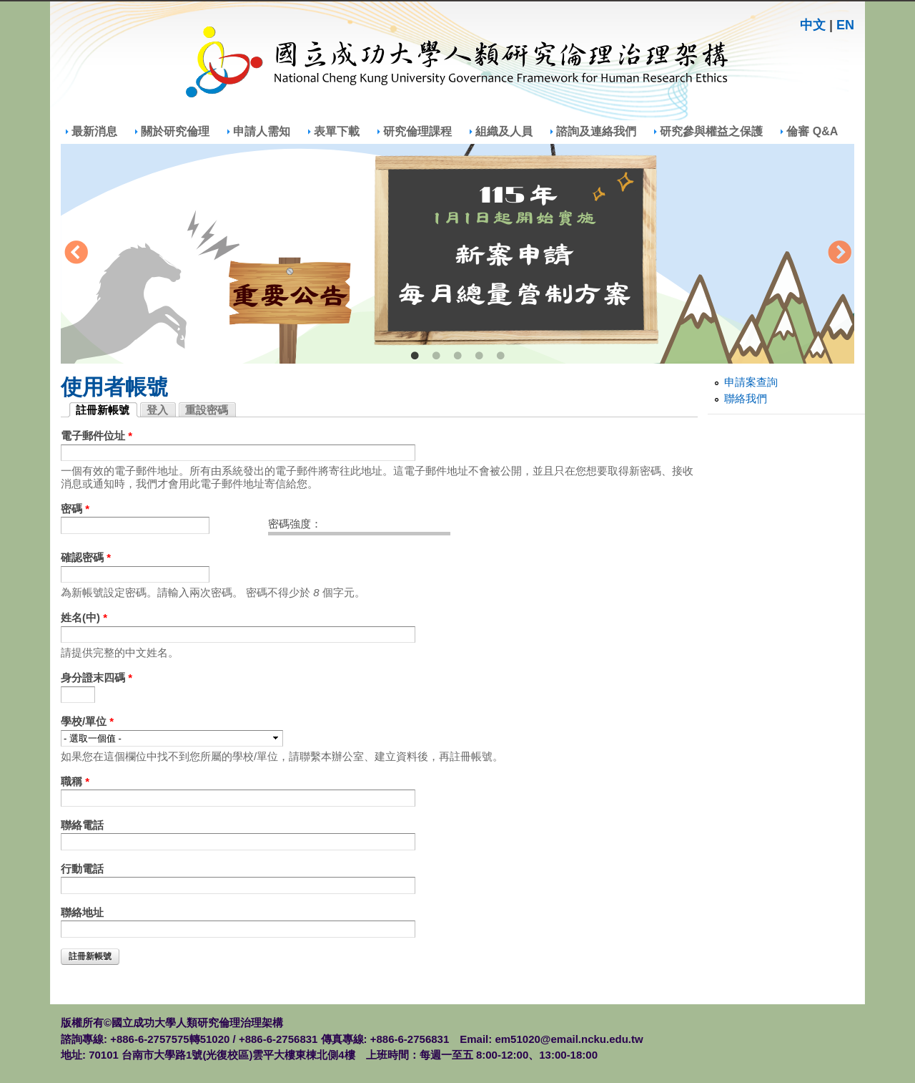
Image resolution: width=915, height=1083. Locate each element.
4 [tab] (479, 356)
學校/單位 (87, 721)
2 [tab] (436, 356)
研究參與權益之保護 (711, 131)
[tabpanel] (457, 254)
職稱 (75, 781)
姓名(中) (84, 617)
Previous (76, 254)
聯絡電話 (82, 825)
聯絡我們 (745, 398)
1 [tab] (414, 356)
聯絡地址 (82, 912)
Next (839, 254)
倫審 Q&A (812, 131)
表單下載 (337, 131)
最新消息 (94, 131)
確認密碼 (86, 557)
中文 (813, 25)
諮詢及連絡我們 (596, 131)
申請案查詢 (751, 382)
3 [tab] (457, 356)
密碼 (75, 508)
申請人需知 (261, 131)
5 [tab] (500, 356)
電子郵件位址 (96, 435)
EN (845, 25)
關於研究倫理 (175, 131)
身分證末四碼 (96, 677)
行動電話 (82, 869)
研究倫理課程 (417, 131)
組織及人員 (504, 131)
